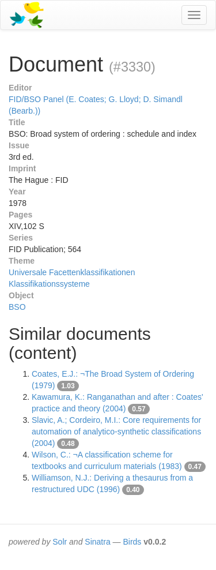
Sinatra (97, 541)
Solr (59, 541)
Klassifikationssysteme (49, 283)
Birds (132, 541)
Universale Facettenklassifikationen (72, 272)
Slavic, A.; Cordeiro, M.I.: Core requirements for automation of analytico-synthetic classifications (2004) (116, 431)
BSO (17, 307)
